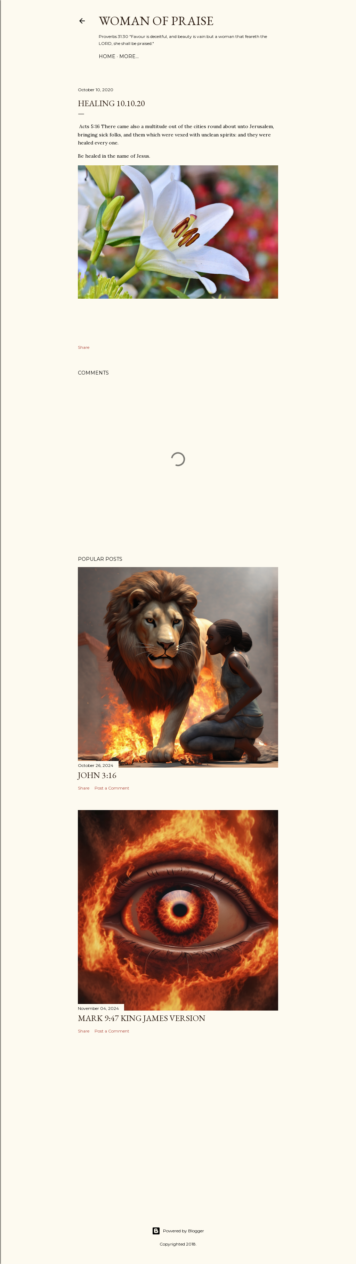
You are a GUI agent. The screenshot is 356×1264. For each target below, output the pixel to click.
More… (129, 56)
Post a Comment (112, 788)
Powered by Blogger (178, 1231)
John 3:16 (97, 775)
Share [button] (83, 347)
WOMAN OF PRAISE (156, 21)
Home (107, 56)
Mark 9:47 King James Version (141, 1018)
